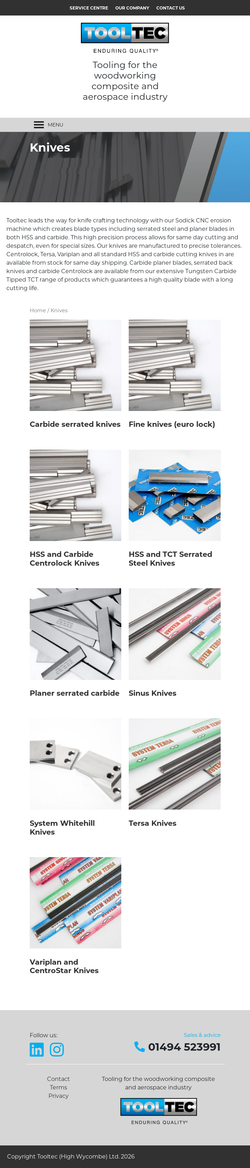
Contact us (170, 8)
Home (38, 310)
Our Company (132, 8)
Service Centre (89, 8)
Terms (58, 1087)
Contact (58, 1079)
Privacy (58, 1096)
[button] (55, 125)
